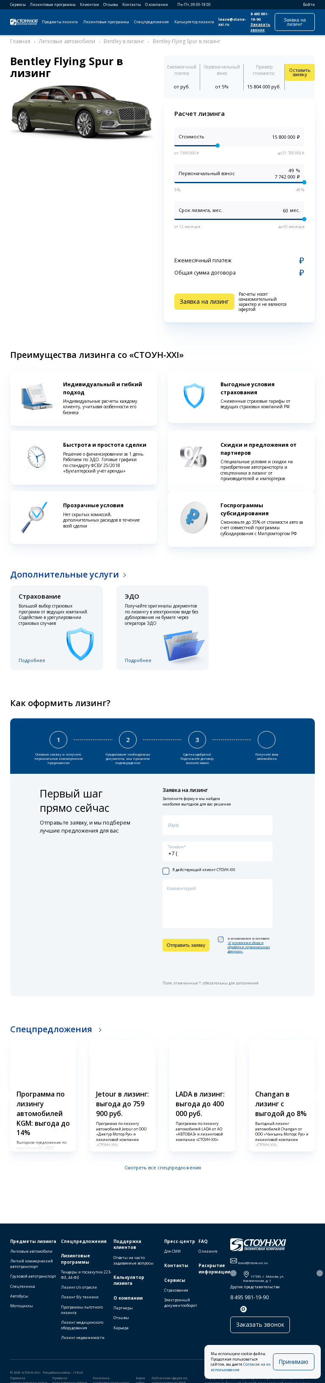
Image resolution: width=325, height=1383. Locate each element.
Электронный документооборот (180, 1302)
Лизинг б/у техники (80, 1297)
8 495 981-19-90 (260, 16)
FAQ (203, 1241)
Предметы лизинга (60, 22)
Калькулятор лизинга (194, 22)
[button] (7, 1093)
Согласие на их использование (250, 1369)
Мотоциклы (21, 1306)
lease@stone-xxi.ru (232, 22)
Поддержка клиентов (127, 1244)
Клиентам (89, 4)
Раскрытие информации (214, 1268)
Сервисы (18, 4)
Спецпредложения (151, 22)
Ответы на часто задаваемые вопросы (133, 1260)
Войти (306, 4)
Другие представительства (255, 1287)
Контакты (131, 4)
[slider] (217, 146)
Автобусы (19, 1296)
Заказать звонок (260, 27)
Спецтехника (22, 1286)
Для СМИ (172, 1251)
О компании (156, 4)
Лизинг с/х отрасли (79, 1287)
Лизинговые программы (53, 4)
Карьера (121, 1328)
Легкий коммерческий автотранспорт (31, 1263)
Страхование (176, 1290)
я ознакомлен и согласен (244, 941)
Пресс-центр (179, 1241)
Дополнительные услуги (64, 574)
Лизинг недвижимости (83, 1337)
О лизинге (208, 1251)
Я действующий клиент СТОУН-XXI (198, 866)
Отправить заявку (186, 941)
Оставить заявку (300, 72)
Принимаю (297, 1364)
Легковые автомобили (31, 1251)
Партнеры (123, 1308)
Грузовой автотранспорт (33, 1276)
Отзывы (110, 4)
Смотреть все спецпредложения (162, 1164)
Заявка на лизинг (295, 21)
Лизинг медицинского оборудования (82, 1325)
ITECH (78, 1372)
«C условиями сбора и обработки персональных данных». (249, 943)
